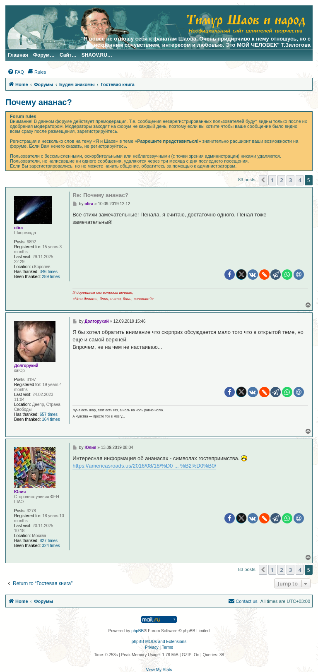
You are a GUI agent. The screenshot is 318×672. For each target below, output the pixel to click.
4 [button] (299, 180)
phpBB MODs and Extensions (159, 641)
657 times (49, 414)
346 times (49, 271)
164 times (51, 419)
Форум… (44, 55)
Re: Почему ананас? (100, 195)
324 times (51, 545)
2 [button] (281, 180)
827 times (49, 540)
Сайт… (68, 55)
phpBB (137, 631)
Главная (18, 55)
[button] (263, 180)
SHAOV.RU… (97, 55)
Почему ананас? (38, 102)
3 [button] (290, 180)
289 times (51, 276)
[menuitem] (15, 72)
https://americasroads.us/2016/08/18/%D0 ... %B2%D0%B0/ (144, 466)
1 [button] (272, 180)
